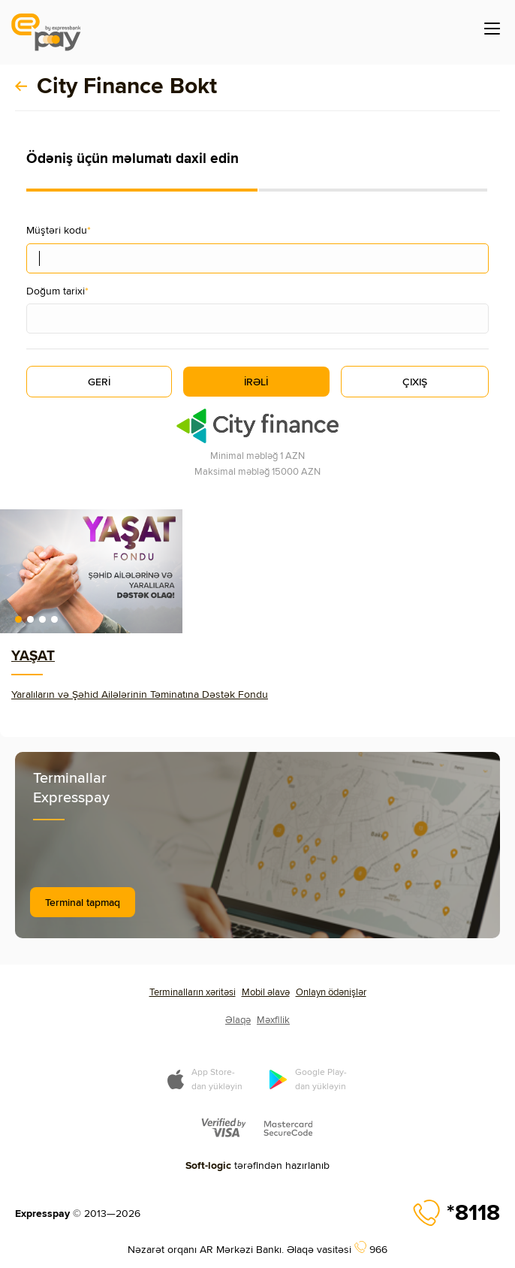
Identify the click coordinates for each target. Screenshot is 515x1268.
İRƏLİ (256, 381)
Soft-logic (208, 1165)
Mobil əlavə (266, 991)
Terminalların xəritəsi (192, 991)
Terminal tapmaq (82, 902)
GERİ (99, 381)
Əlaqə (238, 1019)
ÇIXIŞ (414, 381)
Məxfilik (273, 1019)
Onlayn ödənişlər (331, 991)
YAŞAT (33, 655)
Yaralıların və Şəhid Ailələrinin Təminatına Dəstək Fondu (139, 694)
